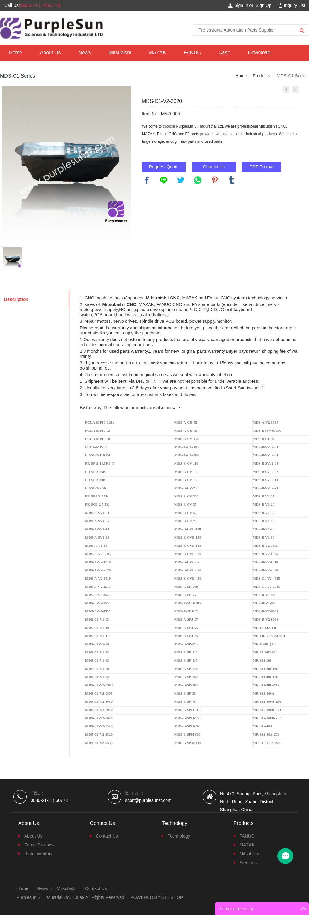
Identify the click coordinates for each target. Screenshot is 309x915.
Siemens (248, 862)
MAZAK (157, 52)
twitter (180, 180)
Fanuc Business (40, 844)
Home (15, 52)
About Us (50, 52)
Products (261, 75)
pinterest (214, 180)
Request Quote (163, 166)
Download (259, 52)
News (85, 52)
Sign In (241, 5)
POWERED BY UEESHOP (156, 897)
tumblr (231, 180)
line (163, 180)
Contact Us (214, 166)
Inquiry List (294, 5)
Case (224, 52)
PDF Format (261, 166)
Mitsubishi (120, 52)
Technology (179, 836)
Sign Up (263, 5)
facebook (146, 180)
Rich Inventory (38, 853)
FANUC (192, 52)
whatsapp (197, 180)
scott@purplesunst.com (148, 800)
